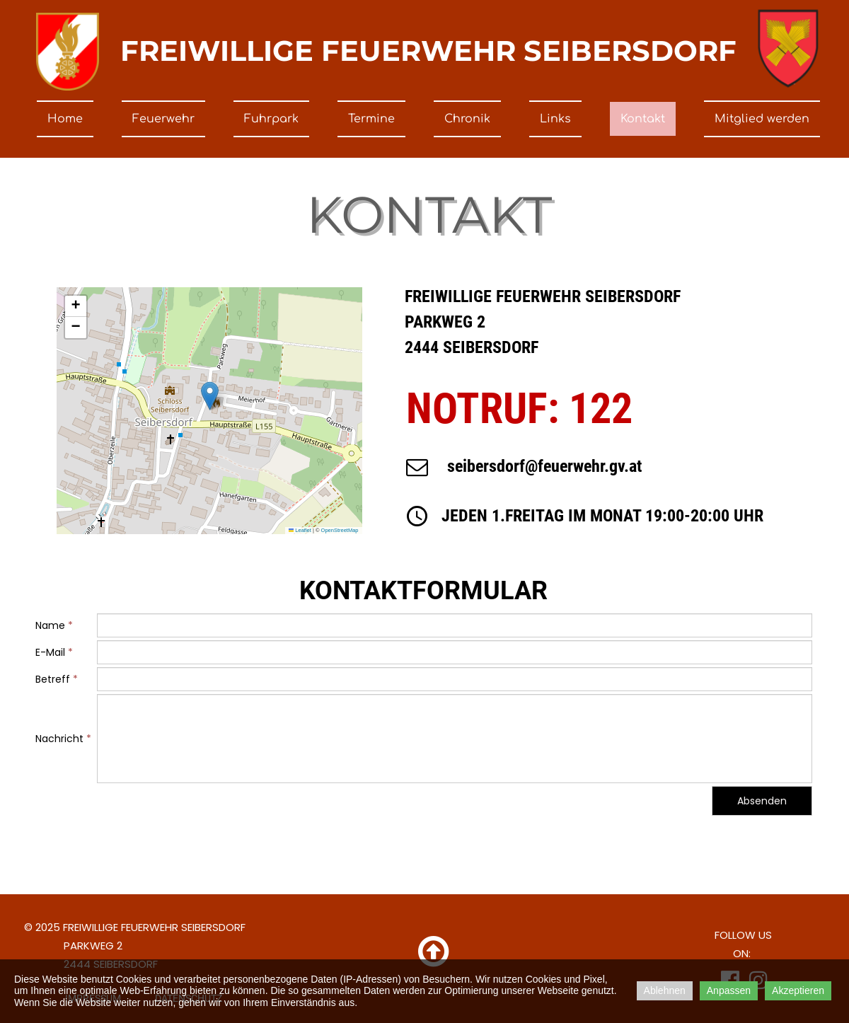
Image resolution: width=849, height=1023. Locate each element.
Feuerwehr (163, 118)
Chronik (467, 118)
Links (555, 118)
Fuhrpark (271, 118)
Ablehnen (665, 990)
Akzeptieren (798, 990)
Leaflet (300, 530)
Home (65, 118)
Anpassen (729, 990)
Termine (371, 118)
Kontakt (642, 118)
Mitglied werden (762, 118)
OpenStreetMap (340, 530)
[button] (210, 395)
